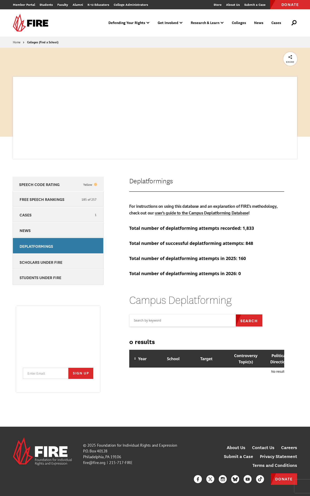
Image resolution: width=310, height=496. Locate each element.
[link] (32, 23)
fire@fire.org (94, 462)
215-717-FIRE (121, 462)
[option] (58, 184)
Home (16, 42)
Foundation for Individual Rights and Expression (137, 445)
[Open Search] (294, 23)
